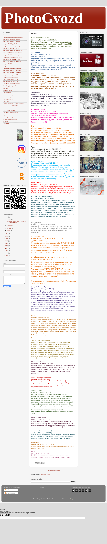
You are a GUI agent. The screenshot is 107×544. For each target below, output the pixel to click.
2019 (6, 238)
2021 (6, 236)
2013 (6, 250)
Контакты (6, 123)
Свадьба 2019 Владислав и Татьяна (12, 57)
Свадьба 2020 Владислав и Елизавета (13, 37)
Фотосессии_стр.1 (8, 99)
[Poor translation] (7, 515)
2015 (6, 245)
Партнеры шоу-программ (10, 117)
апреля (9, 230)
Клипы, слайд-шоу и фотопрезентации (13, 103)
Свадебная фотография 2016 (10, 74)
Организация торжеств (9, 114)
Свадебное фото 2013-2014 (10, 79)
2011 (6, 255)
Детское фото (7, 92)
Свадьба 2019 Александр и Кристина (13, 50)
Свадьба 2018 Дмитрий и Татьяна (12, 68)
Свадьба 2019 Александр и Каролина (13, 46)
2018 (6, 241)
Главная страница (53, 471)
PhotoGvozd (43, 18)
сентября (9, 225)
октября (9, 219)
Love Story (6, 88)
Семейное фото (7, 90)
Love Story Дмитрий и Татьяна (11, 86)
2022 (6, 233)
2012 (6, 253)
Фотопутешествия (8, 108)
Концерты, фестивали (9, 110)
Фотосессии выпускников (10, 94)
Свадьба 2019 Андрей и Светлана (12, 44)
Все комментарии (10, 493)
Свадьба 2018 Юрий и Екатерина (12, 70)
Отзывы (5, 121)
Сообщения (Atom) (45, 474)
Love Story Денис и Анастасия (11, 83)
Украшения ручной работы (10, 112)
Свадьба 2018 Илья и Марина (11, 64)
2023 (6, 217)
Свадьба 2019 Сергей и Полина (11, 59)
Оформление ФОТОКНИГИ (10, 106)
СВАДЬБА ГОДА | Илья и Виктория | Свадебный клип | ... (16, 221)
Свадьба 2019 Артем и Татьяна (11, 41)
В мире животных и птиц (10, 119)
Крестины (6, 101)
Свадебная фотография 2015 (10, 77)
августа (9, 228)
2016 (6, 243)
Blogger (72, 499)
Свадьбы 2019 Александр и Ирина (12, 52)
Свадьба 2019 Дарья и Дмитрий (11, 39)
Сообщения (8, 490)
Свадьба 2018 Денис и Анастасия (12, 72)
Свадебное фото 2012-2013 (10, 81)
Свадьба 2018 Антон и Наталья (11, 66)
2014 (6, 248)
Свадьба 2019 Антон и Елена (11, 48)
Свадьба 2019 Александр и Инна (12, 61)
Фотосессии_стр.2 (8, 97)
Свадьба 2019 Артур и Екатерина (12, 55)
